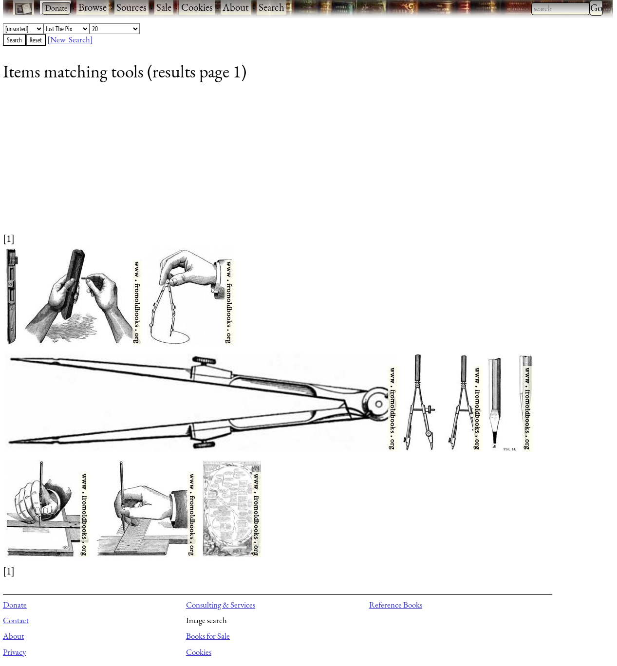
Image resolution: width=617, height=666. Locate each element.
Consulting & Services (220, 604)
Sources (131, 7)
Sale (163, 7)
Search (271, 7)
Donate (15, 604)
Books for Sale (208, 635)
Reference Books (395, 604)
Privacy (14, 652)
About (236, 7)
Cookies (197, 7)
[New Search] (70, 39)
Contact (16, 620)
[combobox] (560, 8)
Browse (92, 7)
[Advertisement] (295, 163)
